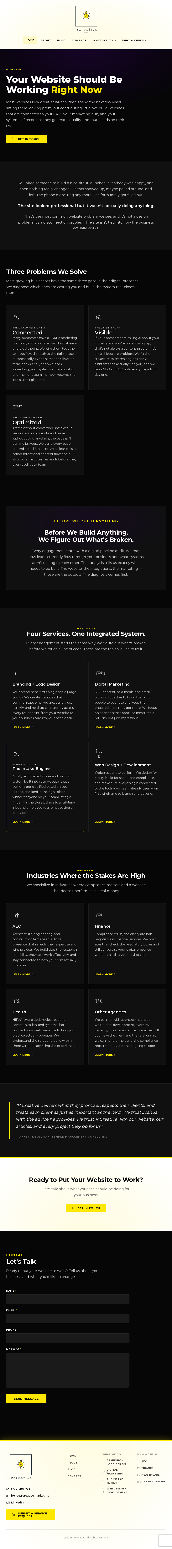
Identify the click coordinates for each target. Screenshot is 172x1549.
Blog (61, 40)
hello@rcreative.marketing (27, 1495)
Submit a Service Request (29, 1515)
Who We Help (134, 40)
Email (11, 1310)
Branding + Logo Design (36, 685)
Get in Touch (26, 140)
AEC (17, 927)
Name (11, 1290)
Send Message (26, 1399)
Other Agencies (110, 1013)
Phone (11, 1329)
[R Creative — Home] (86, 19)
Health (19, 1013)
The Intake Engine (31, 770)
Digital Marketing (112, 685)
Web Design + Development (123, 766)
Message (14, 1349)
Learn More (23, 728)
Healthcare (148, 1474)
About (45, 40)
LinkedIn (15, 1502)
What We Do (104, 40)
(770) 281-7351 (18, 1488)
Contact (79, 40)
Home (29, 40)
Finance (103, 927)
